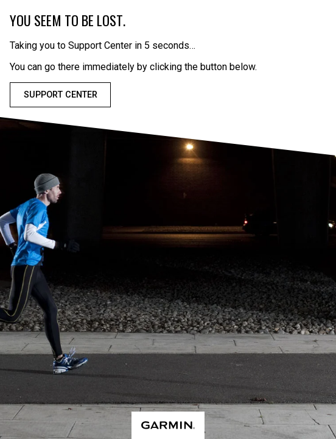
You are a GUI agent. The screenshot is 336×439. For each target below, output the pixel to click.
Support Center (60, 95)
